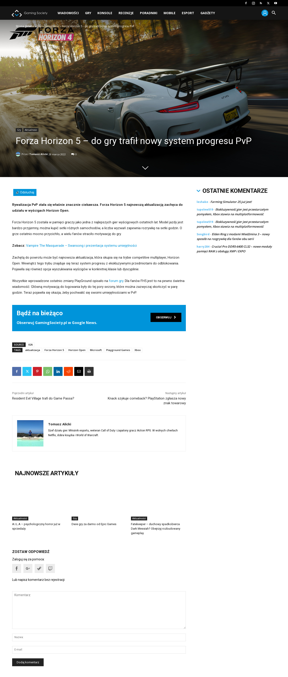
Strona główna (25, 26)
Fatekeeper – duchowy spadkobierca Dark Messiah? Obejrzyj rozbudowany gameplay (155, 528)
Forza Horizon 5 (54, 350)
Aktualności (51, 26)
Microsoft (96, 350)
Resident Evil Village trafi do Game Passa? (43, 398)
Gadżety (207, 13)
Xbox (138, 350)
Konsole (104, 13)
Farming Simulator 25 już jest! (231, 202)
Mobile (170, 13)
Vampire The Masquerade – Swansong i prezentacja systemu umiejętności (81, 246)
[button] (273, 13)
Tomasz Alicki (38, 153)
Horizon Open (77, 350)
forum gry (116, 281)
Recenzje (126, 13)
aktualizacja (32, 350)
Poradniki (148, 13)
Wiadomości (68, 13)
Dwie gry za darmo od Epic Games (94, 524)
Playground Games (118, 350)
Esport (188, 13)
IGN (30, 344)
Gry (88, 13)
